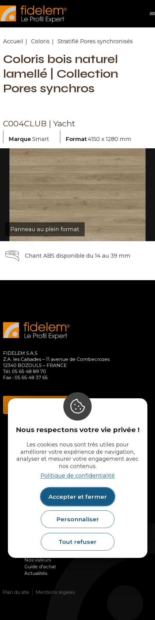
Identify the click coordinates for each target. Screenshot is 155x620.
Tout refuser (77, 541)
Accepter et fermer (77, 496)
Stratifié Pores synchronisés (95, 41)
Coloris (40, 41)
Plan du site (15, 592)
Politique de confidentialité (78, 475)
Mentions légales (55, 592)
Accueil (13, 41)
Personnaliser (77, 519)
